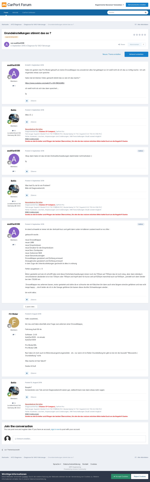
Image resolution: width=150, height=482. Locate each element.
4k (14, 131)
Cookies (93, 464)
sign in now (55, 429)
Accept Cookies (121, 476)
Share (121, 44)
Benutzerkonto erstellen (137, 5)
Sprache (57, 464)
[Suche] (119, 12)
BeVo (13, 110)
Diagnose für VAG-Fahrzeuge (38, 46)
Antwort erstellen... (23, 439)
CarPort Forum (16, 4)
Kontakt (85, 464)
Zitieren (33, 101)
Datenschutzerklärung (71, 464)
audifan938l (19, 43)
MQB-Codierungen (32, 139)
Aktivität (15, 12)
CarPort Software (28, 12)
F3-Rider (13, 314)
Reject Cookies (139, 476)
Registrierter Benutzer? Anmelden (109, 5)
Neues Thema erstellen (112, 54)
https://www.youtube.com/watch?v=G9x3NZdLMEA (44, 83)
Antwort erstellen (136, 54)
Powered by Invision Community (75, 469)
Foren (6, 14)
